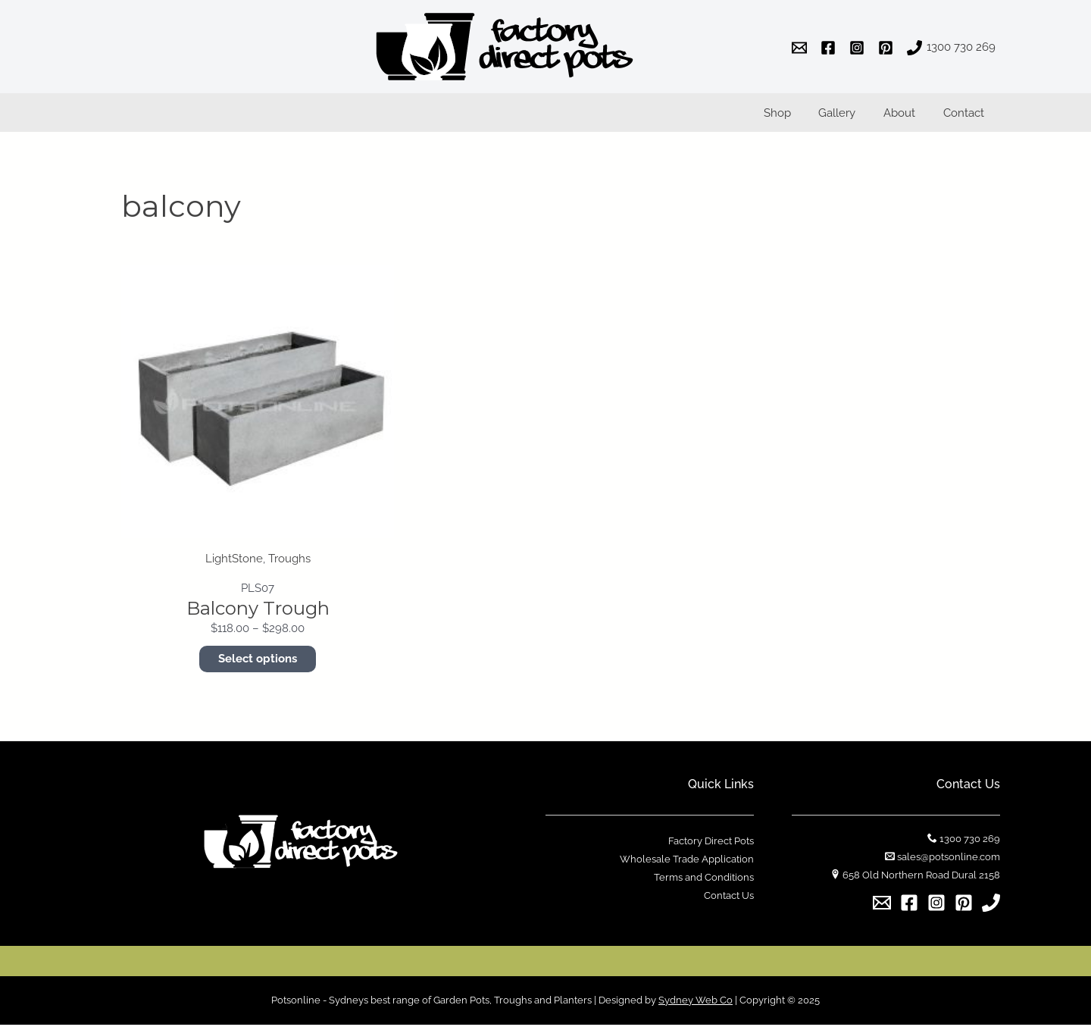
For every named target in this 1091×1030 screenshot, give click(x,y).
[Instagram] (936, 908)
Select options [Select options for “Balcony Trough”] (257, 665)
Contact (966, 117)
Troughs (289, 565)
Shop (794, 117)
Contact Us (729, 901)
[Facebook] (909, 908)
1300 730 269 (969, 844)
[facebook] (830, 47)
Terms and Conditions (704, 883)
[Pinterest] (964, 908)
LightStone (234, 565)
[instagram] (859, 47)
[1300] (951, 47)
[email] (801, 47)
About (907, 117)
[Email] (882, 908)
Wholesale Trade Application (687, 865)
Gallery (849, 117)
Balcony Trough (258, 614)
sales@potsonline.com (948, 863)
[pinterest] (888, 47)
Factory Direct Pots (711, 847)
